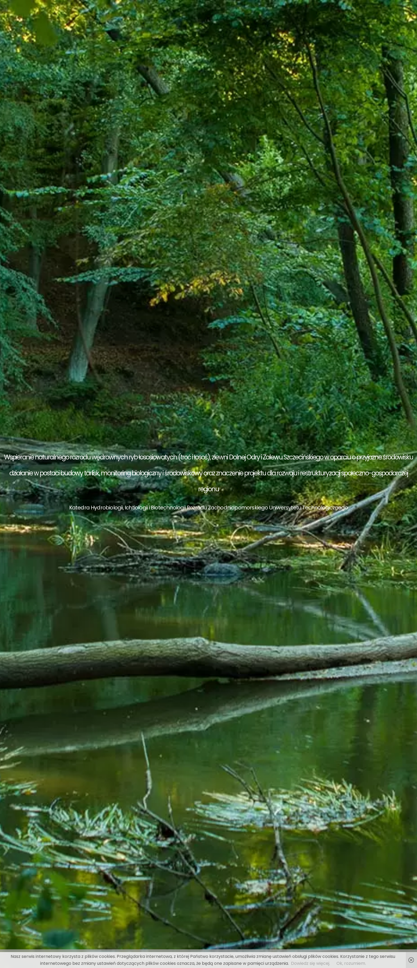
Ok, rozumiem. (351, 963)
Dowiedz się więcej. (310, 963)
